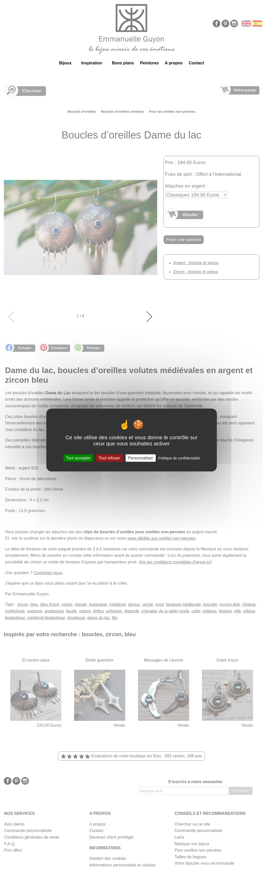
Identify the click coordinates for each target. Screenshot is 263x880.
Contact (196, 63)
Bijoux (65, 63)
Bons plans (123, 63)
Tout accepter (78, 458)
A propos (174, 63)
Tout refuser (109, 458)
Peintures (149, 63)
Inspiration (91, 63)
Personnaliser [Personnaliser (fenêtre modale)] (140, 458)
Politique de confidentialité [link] (179, 458)
